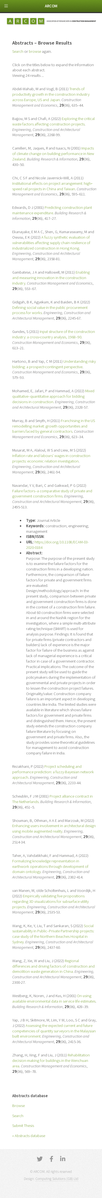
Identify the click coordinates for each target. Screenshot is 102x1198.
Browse (18, 1105)
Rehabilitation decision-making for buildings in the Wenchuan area (51, 1060)
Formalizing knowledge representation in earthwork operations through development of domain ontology (50, 866)
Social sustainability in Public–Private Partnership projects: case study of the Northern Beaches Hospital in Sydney (53, 933)
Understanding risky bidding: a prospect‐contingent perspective (54, 364)
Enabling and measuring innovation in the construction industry (51, 278)
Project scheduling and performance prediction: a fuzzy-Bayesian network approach (53, 772)
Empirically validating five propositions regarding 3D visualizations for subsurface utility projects (50, 901)
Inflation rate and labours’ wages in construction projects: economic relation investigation (51, 458)
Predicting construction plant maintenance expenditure (52, 210)
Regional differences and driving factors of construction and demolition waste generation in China (53, 966)
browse (35, 51)
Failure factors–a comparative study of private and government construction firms (52, 493)
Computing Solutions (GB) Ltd (56, 1178)
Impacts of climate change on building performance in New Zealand (53, 154)
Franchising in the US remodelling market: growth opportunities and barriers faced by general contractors (53, 426)
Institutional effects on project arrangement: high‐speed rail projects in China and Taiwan (52, 186)
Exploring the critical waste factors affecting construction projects (53, 121)
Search (17, 1115)
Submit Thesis (23, 1125)
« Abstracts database (28, 1135)
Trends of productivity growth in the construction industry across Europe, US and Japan (50, 94)
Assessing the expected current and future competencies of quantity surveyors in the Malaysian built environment (54, 1031)
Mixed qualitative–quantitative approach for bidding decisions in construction (53, 396)
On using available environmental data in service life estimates (53, 998)
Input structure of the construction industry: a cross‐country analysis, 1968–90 (53, 334)
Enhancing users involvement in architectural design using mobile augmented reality (54, 828)
